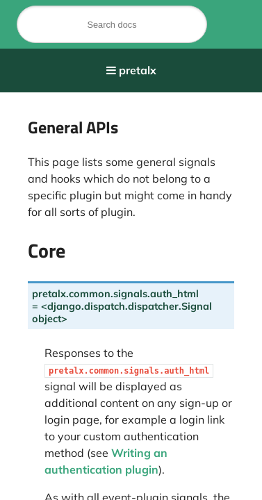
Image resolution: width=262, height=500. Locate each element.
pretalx (137, 70)
